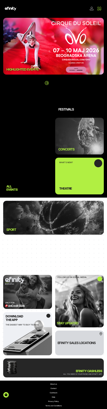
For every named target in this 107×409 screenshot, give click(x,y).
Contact (53, 388)
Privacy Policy (53, 401)
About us (53, 384)
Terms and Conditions (53, 406)
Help (53, 397)
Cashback (53, 393)
